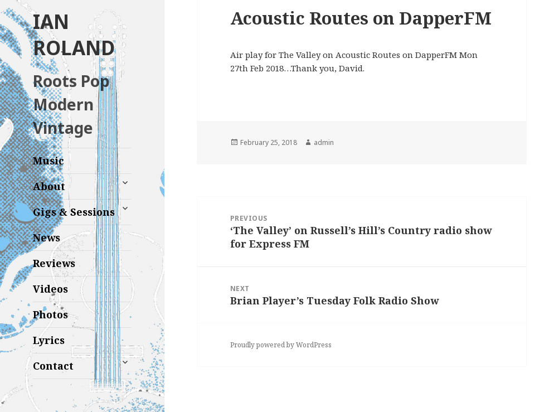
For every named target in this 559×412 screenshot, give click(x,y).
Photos (50, 314)
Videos (50, 288)
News (46, 237)
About (49, 186)
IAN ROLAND (74, 34)
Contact (53, 365)
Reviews (54, 263)
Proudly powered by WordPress (281, 345)
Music (48, 160)
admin (324, 142)
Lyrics (49, 340)
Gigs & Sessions (74, 212)
